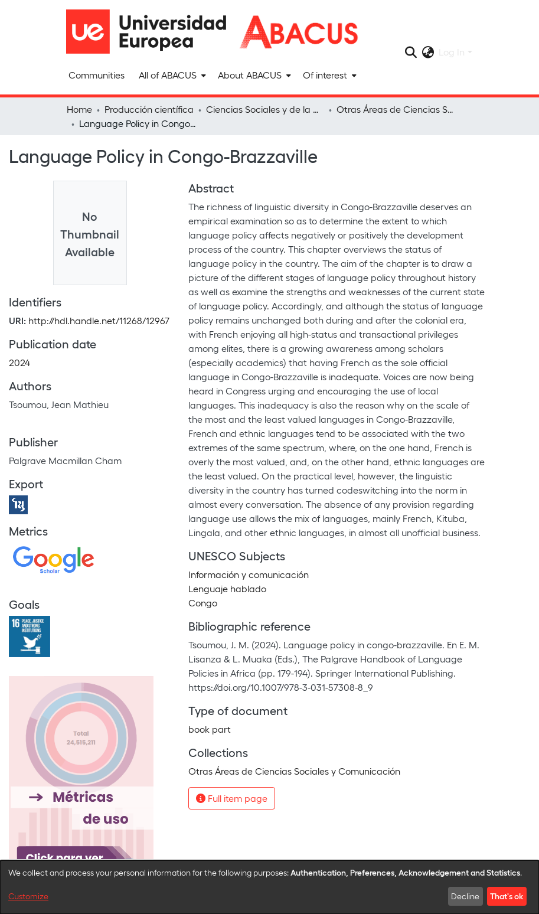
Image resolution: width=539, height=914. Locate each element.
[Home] (151, 31)
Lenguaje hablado (227, 588)
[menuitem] (171, 75)
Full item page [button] (231, 798)
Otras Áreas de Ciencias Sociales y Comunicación (396, 109)
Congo (202, 602)
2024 (19, 362)
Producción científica (149, 109)
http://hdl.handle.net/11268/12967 (98, 320)
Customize (28, 896)
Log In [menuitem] (452, 51)
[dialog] (269, 887)
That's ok (506, 895)
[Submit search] (410, 52)
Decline (465, 896)
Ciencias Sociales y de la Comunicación (265, 109)
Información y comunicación (248, 574)
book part (209, 729)
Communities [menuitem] (96, 74)
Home (79, 109)
